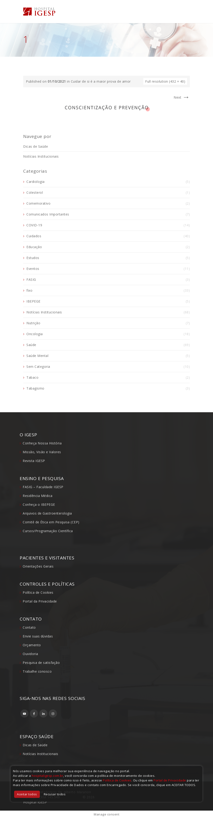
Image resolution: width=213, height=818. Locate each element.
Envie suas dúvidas (38, 636)
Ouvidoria (30, 654)
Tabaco (32, 377)
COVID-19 (34, 225)
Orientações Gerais (38, 566)
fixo (29, 290)
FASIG (31, 279)
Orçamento (32, 645)
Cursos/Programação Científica (48, 531)
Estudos (32, 258)
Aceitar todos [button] (27, 794)
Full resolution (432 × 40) (165, 81)
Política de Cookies (38, 592)
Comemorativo (38, 203)
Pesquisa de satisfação (41, 662)
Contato (29, 627)
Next (182, 97)
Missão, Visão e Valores (42, 452)
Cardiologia (35, 181)
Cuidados (33, 236)
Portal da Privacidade (40, 601)
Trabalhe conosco (37, 671)
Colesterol (34, 192)
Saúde (31, 345)
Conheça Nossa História (42, 443)
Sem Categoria (38, 366)
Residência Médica (38, 495)
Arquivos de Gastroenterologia (47, 513)
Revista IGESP (34, 461)
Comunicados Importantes (47, 214)
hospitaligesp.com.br (47, 776)
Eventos (32, 268)
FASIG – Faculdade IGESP (43, 487)
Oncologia (34, 334)
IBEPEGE (33, 301)
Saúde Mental (37, 355)
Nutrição (33, 323)
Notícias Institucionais (41, 156)
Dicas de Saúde (35, 146)
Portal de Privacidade (169, 780)
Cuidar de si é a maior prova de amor (101, 81)
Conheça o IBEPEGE (39, 504)
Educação (34, 247)
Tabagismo (35, 388)
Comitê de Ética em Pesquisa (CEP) (51, 522)
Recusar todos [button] (55, 794)
